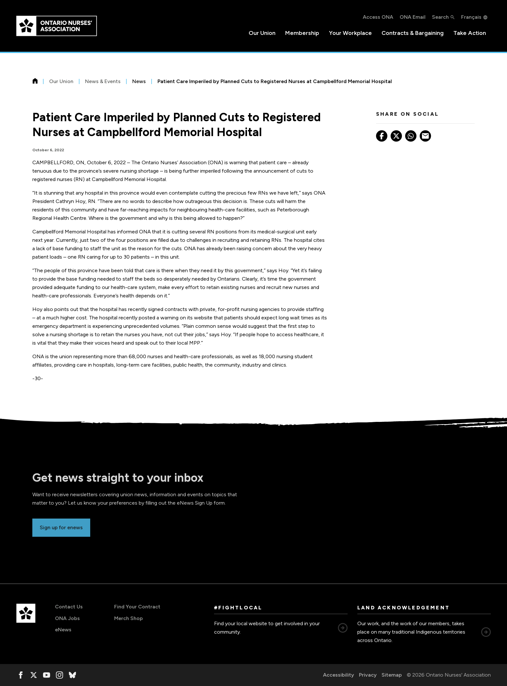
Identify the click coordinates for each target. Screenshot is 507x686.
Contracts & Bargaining (413, 33)
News (139, 81)
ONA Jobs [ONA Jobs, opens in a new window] (67, 618)
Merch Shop (128, 618)
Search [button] (440, 17)
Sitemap (392, 675)
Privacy (368, 675)
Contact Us (69, 607)
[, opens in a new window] (20, 675)
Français (471, 17)
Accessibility (338, 675)
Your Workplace (350, 33)
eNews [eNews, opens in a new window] (63, 630)
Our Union (262, 33)
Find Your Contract (137, 607)
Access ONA (378, 17)
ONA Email (413, 17)
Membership (302, 33)
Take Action (469, 33)
